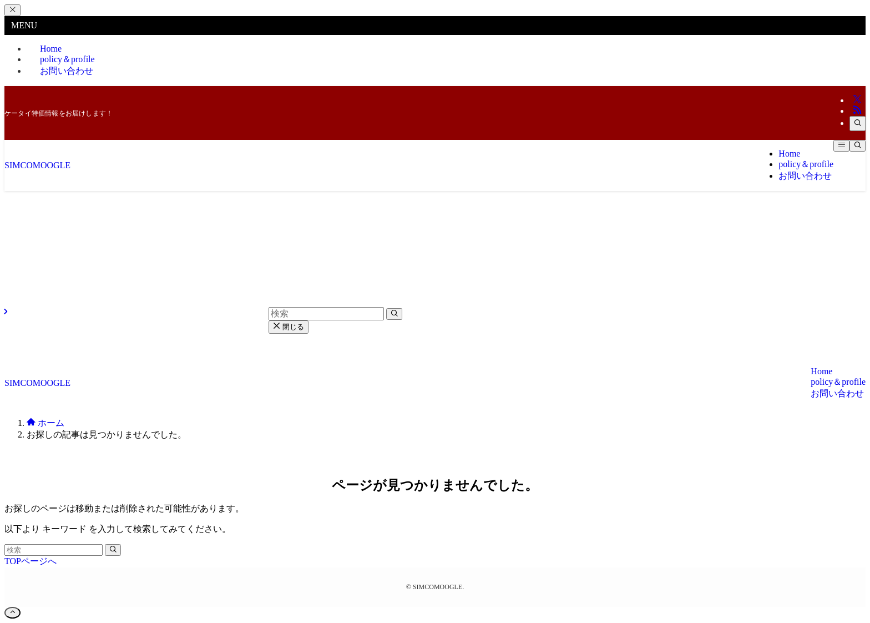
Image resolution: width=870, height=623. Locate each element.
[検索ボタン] (857, 146)
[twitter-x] (857, 100)
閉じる (288, 327)
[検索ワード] (53, 550)
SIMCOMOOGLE (37, 165)
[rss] (857, 111)
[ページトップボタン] (12, 613)
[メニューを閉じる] (12, 10)
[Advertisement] (435, 274)
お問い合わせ (66, 71)
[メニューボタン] (841, 146)
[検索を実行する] (113, 550)
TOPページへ (30, 561)
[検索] (857, 123)
